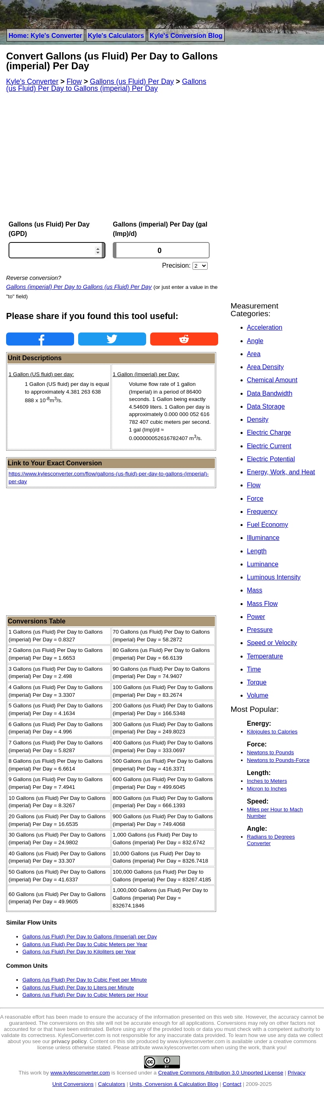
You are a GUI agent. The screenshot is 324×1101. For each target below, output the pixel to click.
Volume (258, 695)
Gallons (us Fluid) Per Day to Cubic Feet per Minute (84, 980)
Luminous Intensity (274, 577)
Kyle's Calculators (116, 35)
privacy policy (69, 1041)
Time (254, 669)
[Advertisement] (112, 156)
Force (255, 498)
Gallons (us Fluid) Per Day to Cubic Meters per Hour (85, 995)
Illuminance (263, 537)
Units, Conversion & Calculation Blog (173, 1084)
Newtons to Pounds (270, 752)
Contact (232, 1084)
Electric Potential (271, 459)
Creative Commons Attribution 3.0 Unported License (220, 1073)
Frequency (262, 511)
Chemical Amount (272, 380)
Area (254, 353)
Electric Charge (269, 432)
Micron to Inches (267, 789)
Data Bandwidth (270, 393)
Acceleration (264, 327)
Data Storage (266, 406)
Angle (255, 340)
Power (256, 616)
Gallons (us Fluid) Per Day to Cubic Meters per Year (84, 944)
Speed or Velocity (272, 642)
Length (257, 551)
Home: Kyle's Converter (45, 35)
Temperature (265, 656)
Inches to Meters (267, 781)
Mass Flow (262, 603)
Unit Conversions (72, 1084)
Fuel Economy (267, 524)
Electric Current (269, 446)
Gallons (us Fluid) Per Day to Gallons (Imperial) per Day (89, 937)
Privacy (297, 1073)
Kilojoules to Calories (272, 732)
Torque (257, 682)
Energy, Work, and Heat (281, 472)
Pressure (260, 629)
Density (258, 419)
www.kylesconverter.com (80, 1073)
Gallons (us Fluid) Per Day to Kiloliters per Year (79, 952)
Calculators (111, 1084)
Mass (255, 590)
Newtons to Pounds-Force (278, 760)
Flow (254, 485)
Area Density (265, 366)
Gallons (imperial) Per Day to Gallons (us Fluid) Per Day (78, 287)
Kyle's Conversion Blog (186, 35)
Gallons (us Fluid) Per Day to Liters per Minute (78, 987)
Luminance (262, 564)
